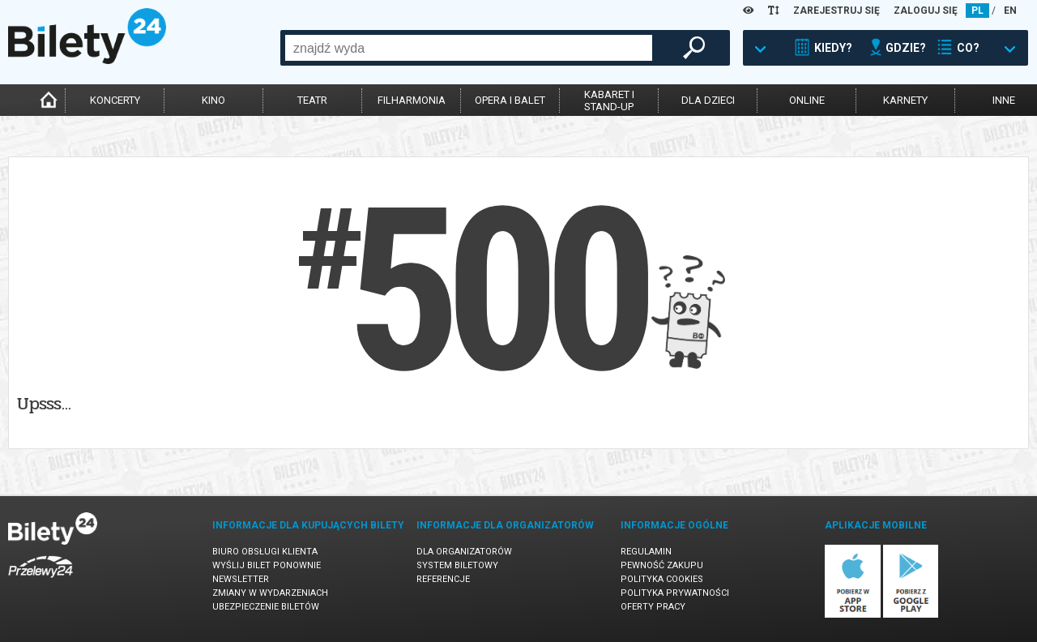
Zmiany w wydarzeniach (270, 593)
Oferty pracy (653, 606)
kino (213, 100)
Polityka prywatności (675, 593)
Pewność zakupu (662, 565)
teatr (312, 100)
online (807, 100)
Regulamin (646, 551)
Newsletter (240, 579)
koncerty (115, 100)
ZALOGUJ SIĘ (926, 10)
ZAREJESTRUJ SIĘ (836, 10)
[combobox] (468, 48)
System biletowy (457, 565)
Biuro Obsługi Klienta (265, 551)
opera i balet (510, 100)
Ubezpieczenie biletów (265, 606)
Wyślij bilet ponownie (266, 565)
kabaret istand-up (609, 100)
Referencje (443, 579)
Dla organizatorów (464, 551)
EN (1010, 10)
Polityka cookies (662, 579)
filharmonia (412, 100)
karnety (905, 100)
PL (977, 10)
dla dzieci (708, 100)
